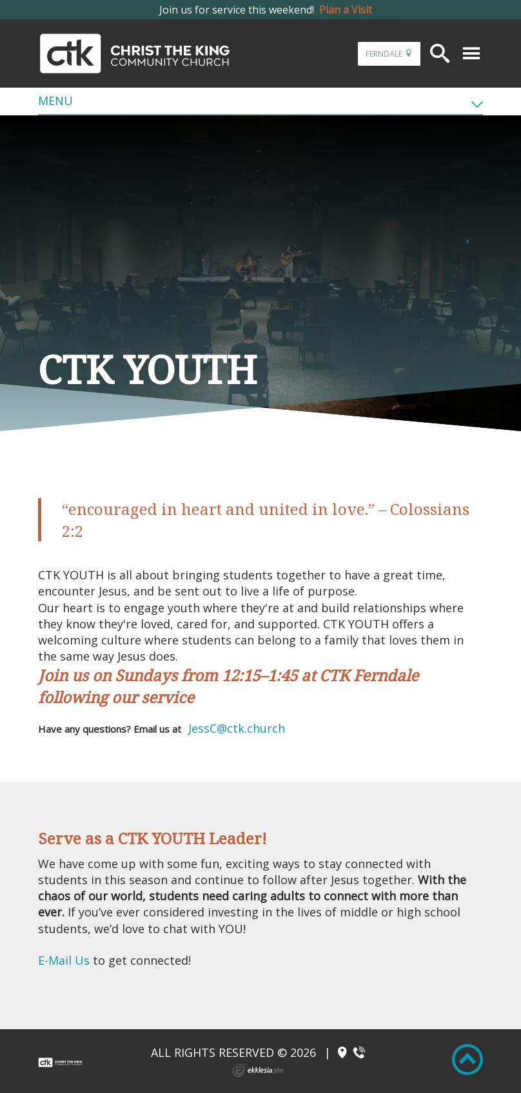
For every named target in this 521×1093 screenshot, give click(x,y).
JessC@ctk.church (236, 728)
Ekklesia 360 (258, 1070)
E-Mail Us (65, 960)
